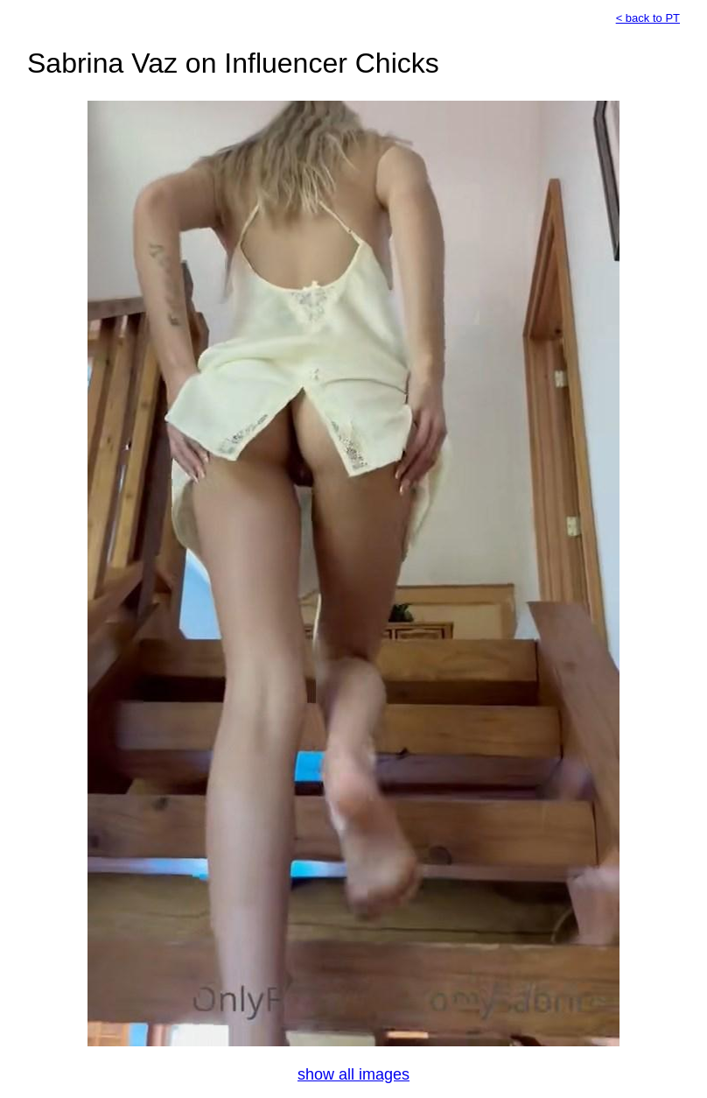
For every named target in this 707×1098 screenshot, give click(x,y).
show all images (354, 1074)
